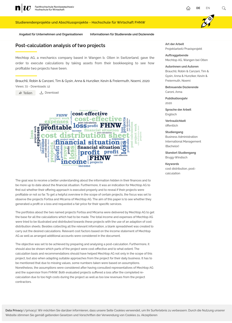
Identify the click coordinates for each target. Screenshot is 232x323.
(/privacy (20, 310)
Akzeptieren (149, 315)
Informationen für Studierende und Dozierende (122, 34)
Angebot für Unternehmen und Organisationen (51, 34)
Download (49, 92)
